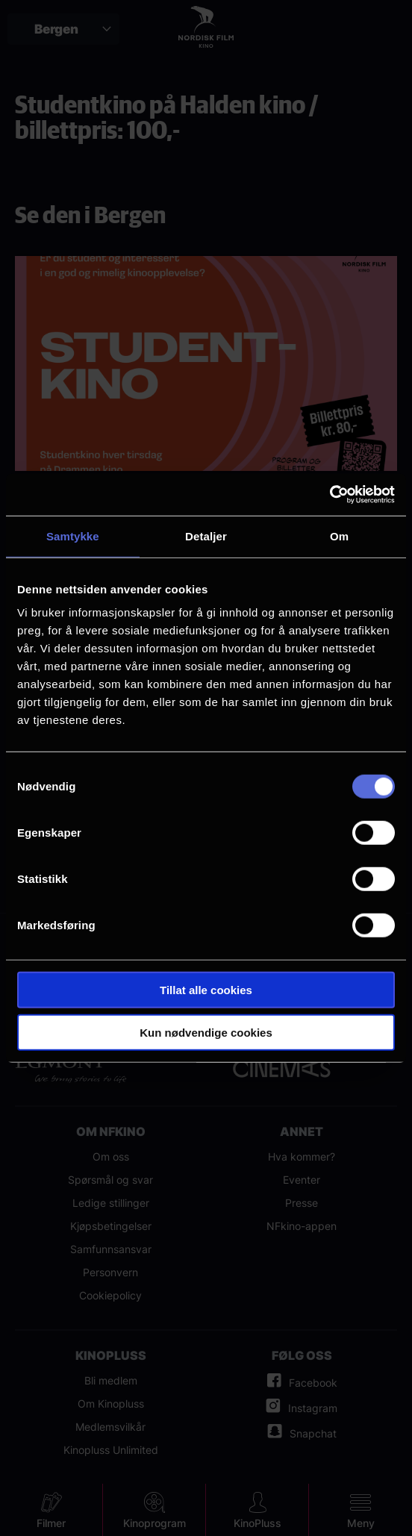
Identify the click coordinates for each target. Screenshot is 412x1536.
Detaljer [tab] (206, 535)
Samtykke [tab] (72, 535)
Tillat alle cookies (206, 990)
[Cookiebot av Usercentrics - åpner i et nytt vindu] (329, 495)
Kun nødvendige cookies (206, 1031)
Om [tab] (339, 535)
